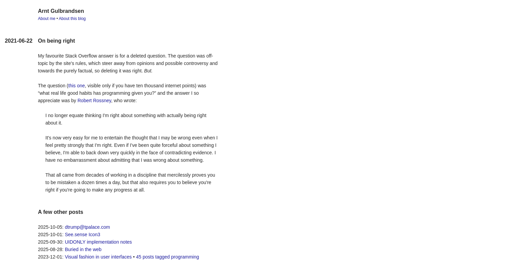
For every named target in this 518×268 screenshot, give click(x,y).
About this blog (72, 18)
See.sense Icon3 (82, 234)
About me (46, 18)
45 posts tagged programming (167, 257)
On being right (56, 41)
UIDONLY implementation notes (98, 242)
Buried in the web (83, 249)
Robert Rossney (94, 100)
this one (76, 85)
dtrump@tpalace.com (87, 227)
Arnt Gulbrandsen (61, 11)
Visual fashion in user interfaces (98, 257)
